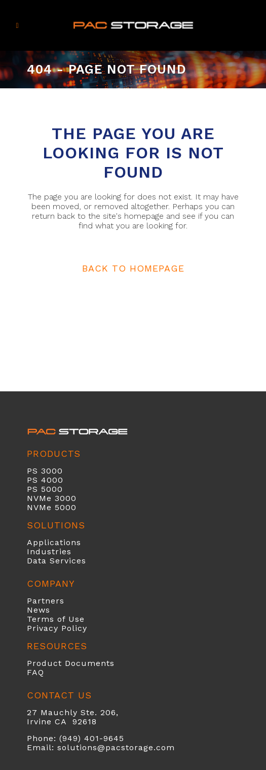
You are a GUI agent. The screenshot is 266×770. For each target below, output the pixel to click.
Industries (49, 551)
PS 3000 (45, 471)
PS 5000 (45, 489)
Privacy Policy (57, 628)
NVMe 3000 (52, 498)
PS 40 (39, 480)
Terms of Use (56, 619)
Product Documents (71, 663)
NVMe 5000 (52, 507)
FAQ (35, 672)
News (38, 610)
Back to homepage (133, 268)
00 (57, 480)
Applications (54, 542)
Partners (45, 601)
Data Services (56, 560)
